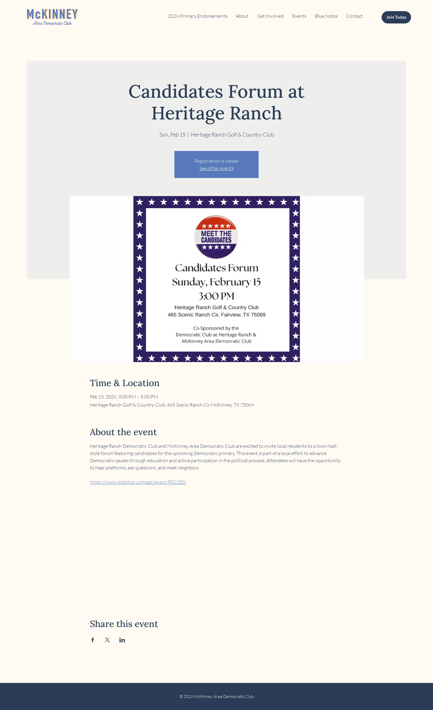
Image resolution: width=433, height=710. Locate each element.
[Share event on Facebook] (93, 640)
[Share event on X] (107, 640)
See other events (216, 168)
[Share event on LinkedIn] (122, 640)
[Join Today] (396, 17)
